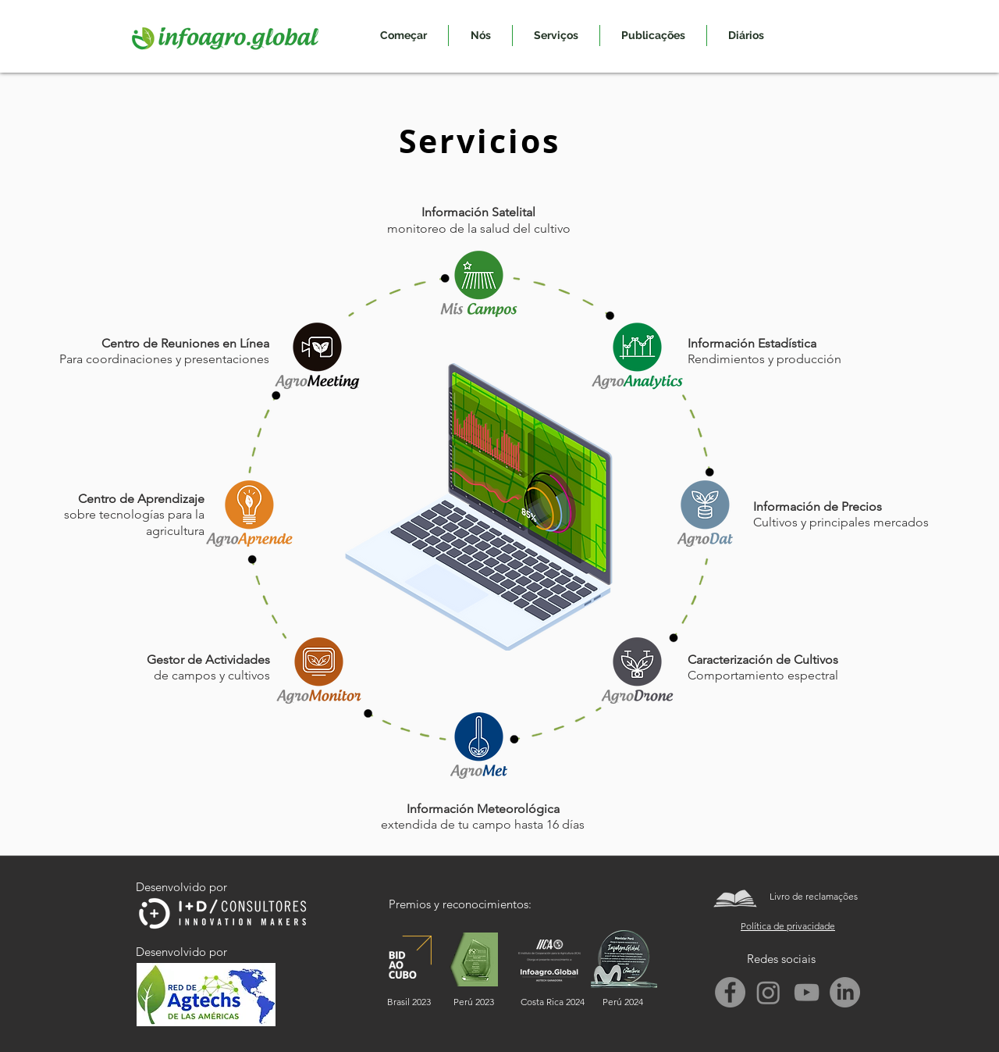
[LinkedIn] (845, 992)
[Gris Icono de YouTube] (806, 992)
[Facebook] (730, 992)
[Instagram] (768, 992)
